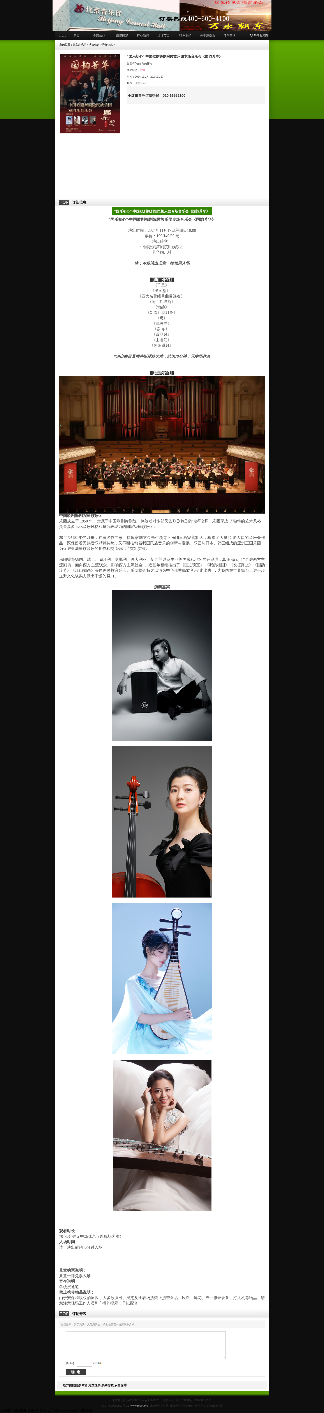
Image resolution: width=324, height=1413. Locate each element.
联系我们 (185, 35)
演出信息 (94, 44)
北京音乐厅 (79, 44)
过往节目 (163, 35)
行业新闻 (143, 35)
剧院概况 (122, 35)
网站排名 (45, 1410)
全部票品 (99, 35)
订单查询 (229, 35)
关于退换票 (207, 35)
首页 (77, 35)
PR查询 (56, 1410)
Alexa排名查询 (71, 1410)
